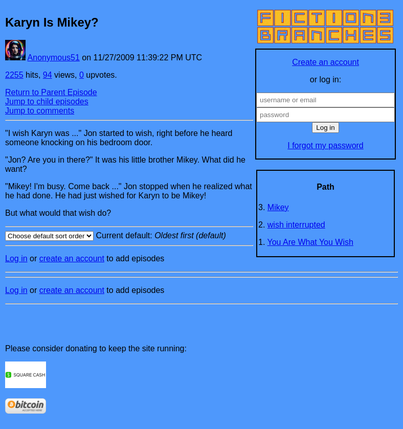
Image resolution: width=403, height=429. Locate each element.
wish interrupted (296, 224)
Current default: (129, 236)
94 (47, 75)
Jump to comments (39, 110)
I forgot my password (325, 145)
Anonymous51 (54, 57)
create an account (71, 258)
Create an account (325, 62)
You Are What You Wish (310, 242)
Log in (16, 258)
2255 (14, 75)
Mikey (278, 207)
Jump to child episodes (46, 101)
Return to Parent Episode (51, 92)
